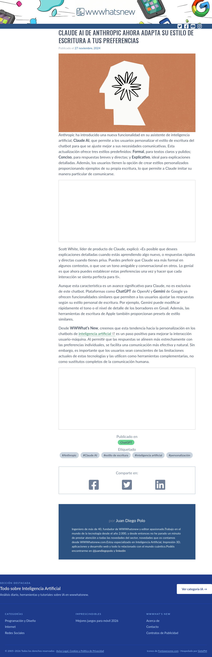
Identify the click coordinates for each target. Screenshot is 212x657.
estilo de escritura (116, 455)
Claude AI (91, 455)
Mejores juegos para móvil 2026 (97, 620)
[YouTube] (192, 26)
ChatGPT (126, 442)
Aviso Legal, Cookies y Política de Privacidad (80, 650)
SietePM (202, 650)
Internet (10, 626)
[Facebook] (186, 26)
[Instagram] (199, 26)
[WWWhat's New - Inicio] (106, 12)
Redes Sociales (14, 633)
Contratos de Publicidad (162, 633)
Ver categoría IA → (194, 589)
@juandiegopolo (103, 550)
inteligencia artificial (95, 333)
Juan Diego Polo (130, 520)
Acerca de (153, 620)
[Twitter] (179, 26)
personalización (180, 455)
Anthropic (70, 455)
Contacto (152, 626)
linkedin (121, 550)
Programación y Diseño (20, 620)
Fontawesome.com (168, 650)
